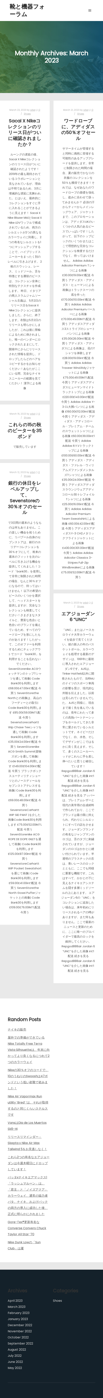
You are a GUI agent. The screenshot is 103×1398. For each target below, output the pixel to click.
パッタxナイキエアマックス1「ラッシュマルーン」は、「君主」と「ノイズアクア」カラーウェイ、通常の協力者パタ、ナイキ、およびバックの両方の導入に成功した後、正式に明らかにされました (28, 1195)
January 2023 (18, 1319)
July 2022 (15, 1356)
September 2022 (20, 1343)
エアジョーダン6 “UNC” (78, 617)
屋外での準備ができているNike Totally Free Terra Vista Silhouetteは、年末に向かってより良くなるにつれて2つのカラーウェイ (29, 1049)
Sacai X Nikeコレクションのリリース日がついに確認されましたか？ (25, 132)
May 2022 (15, 1368)
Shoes (27, 113)
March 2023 (16, 1307)
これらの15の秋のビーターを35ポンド (25, 430)
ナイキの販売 (17, 1029)
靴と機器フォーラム (27, 10)
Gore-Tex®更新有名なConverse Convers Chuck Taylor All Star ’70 (27, 1228)
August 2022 (17, 1349)
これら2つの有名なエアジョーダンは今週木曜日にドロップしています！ (28, 1163)
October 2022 (18, 1337)
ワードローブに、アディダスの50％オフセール (78, 130)
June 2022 (15, 1362)
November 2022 (20, 1331)
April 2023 (15, 1300)
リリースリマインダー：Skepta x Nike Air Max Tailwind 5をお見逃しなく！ (27, 1143)
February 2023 (18, 1313)
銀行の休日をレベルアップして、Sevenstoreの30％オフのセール (25, 497)
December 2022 (20, 1325)
